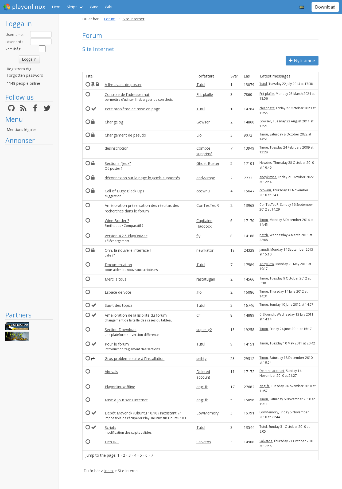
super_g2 (204, 329)
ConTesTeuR (207, 205)
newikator (204, 250)
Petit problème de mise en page (132, 108)
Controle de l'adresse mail (127, 94)
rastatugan (205, 279)
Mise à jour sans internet (126, 399)
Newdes (265, 162)
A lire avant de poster (123, 84)
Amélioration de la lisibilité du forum (136, 315)
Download (325, 7)
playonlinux (24, 7)
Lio (199, 135)
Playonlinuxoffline (120, 386)
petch (263, 235)
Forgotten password (25, 75)
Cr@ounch (267, 314)
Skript (72, 6)
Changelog (114, 122)
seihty (201, 358)
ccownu (203, 190)
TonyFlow (266, 264)
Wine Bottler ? (117, 220)
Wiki (108, 6)
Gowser (203, 122)
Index (109, 470)
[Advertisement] (29, 228)
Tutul (200, 84)
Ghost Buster (207, 163)
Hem (56, 6)
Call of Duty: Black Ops (124, 190)
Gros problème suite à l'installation (135, 358)
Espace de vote (118, 292)
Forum (109, 18)
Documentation (118, 264)
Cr (198, 315)
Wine (94, 6)
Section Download (121, 329)
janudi (264, 249)
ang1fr (202, 386)
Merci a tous (115, 279)
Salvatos (203, 441)
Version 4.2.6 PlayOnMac (126, 235)
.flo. (199, 292)
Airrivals (111, 371)
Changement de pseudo (125, 135)
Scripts (110, 427)
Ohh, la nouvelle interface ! (128, 250)
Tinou (263, 134)
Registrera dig (19, 68)
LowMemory (207, 413)
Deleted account (271, 370)
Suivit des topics (119, 305)
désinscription (117, 148)
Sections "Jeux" (118, 163)
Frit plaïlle (204, 94)
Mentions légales (22, 129)
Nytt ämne (302, 61)
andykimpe (205, 177)
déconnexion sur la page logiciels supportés (142, 177)
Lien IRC (112, 441)
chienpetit (266, 108)
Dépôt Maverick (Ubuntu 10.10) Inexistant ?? (143, 413)
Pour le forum (117, 344)
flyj (198, 235)
